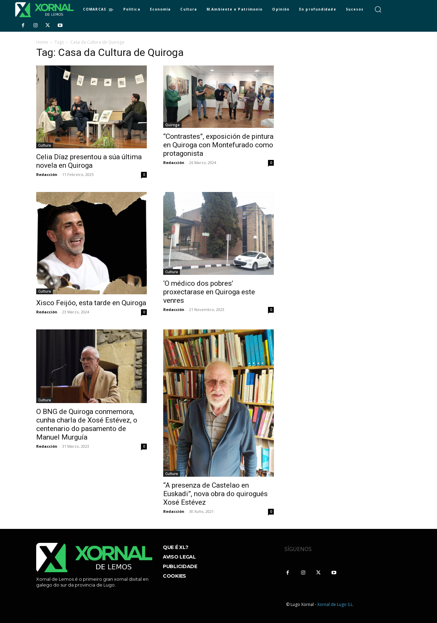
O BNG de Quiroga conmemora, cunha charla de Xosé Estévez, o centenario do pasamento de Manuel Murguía (86, 424)
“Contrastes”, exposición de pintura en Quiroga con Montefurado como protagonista (218, 145)
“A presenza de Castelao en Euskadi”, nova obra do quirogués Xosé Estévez (215, 493)
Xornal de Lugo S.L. (335, 604)
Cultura (44, 145)
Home (42, 42)
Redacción (46, 174)
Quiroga (172, 124)
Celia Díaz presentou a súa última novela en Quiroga (89, 161)
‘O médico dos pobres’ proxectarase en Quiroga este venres (209, 292)
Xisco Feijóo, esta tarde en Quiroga (91, 303)
